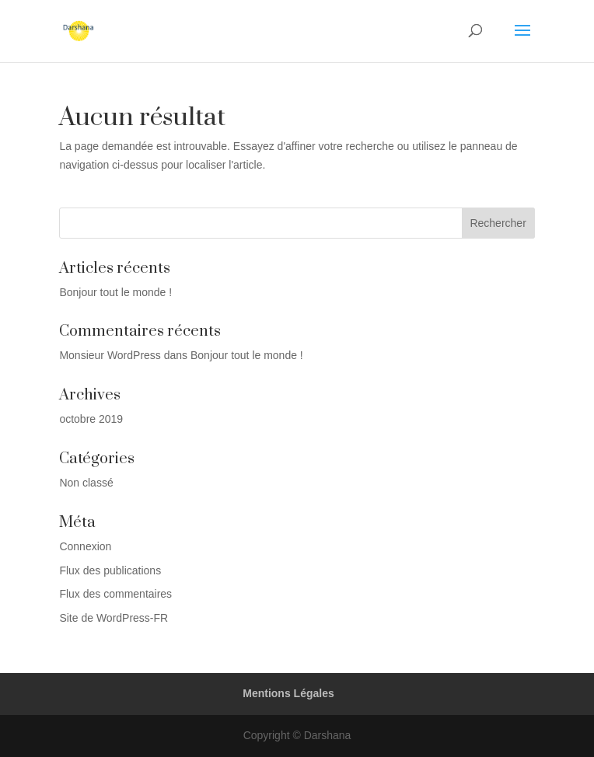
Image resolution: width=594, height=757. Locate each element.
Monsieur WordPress (109, 355)
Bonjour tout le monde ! (115, 292)
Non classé (86, 482)
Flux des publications (110, 570)
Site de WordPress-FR (113, 618)
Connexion (85, 546)
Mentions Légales (288, 693)
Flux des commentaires (115, 594)
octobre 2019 (91, 419)
